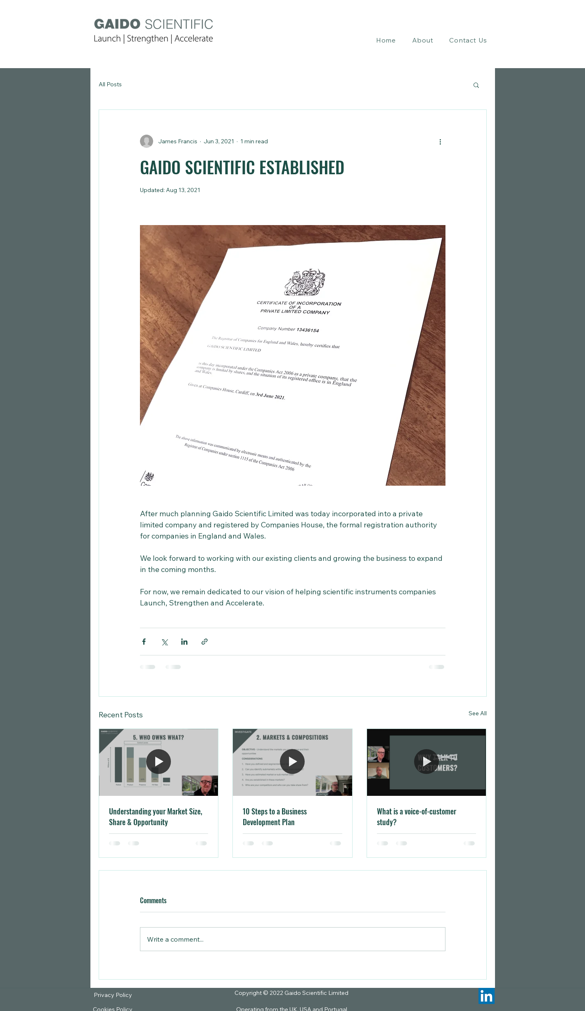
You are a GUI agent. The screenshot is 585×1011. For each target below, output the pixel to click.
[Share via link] (204, 642)
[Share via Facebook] (144, 642)
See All (478, 713)
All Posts (110, 84)
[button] (422, 40)
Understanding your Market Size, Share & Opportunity (155, 816)
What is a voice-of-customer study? (416, 816)
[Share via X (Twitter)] (164, 642)
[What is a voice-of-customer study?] (426, 762)
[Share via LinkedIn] (184, 642)
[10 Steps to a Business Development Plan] (292, 762)
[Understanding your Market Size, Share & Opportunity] (158, 762)
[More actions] (440, 141)
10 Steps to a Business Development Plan (275, 816)
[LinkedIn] (486, 996)
